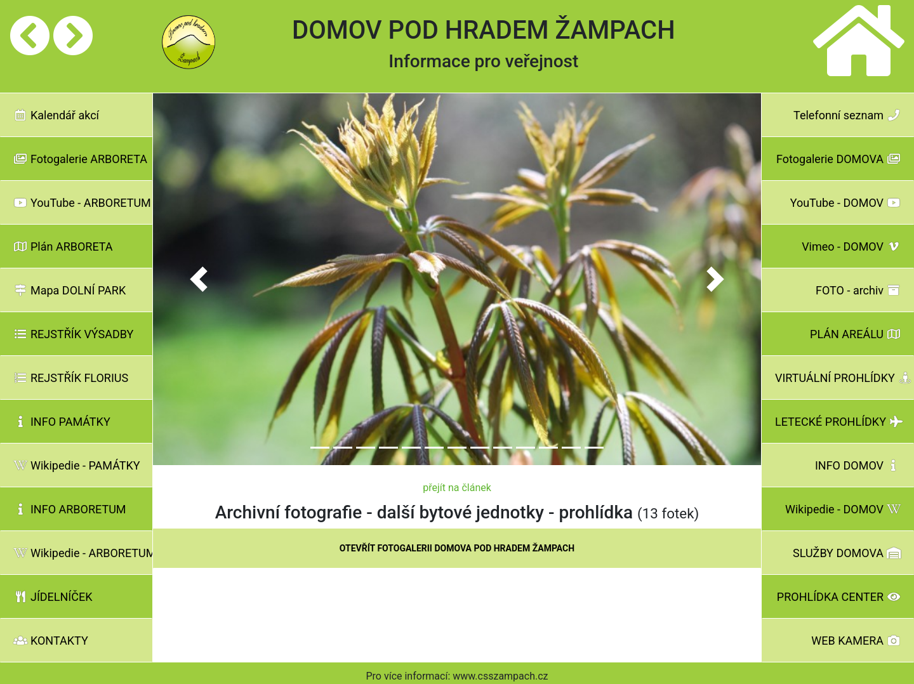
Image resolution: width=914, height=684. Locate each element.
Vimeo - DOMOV (851, 246)
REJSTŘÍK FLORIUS (70, 378)
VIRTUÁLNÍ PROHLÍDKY (843, 378)
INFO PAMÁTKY (61, 421)
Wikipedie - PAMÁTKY (76, 465)
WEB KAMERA (856, 640)
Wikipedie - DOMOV (843, 509)
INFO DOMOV (858, 465)
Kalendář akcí (56, 115)
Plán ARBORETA (63, 246)
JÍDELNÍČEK (53, 596)
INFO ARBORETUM (69, 509)
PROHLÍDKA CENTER (839, 596)
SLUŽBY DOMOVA (847, 553)
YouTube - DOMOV (845, 202)
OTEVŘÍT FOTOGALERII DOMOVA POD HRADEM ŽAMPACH (457, 548)
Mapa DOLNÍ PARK (69, 290)
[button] (198, 279)
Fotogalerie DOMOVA (838, 159)
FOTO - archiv (858, 290)
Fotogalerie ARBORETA (80, 159)
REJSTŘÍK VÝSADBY (73, 334)
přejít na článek (457, 488)
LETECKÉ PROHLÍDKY (839, 421)
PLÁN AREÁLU (855, 334)
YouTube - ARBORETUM (82, 202)
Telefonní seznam (847, 115)
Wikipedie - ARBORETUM (82, 553)
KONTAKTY (50, 640)
